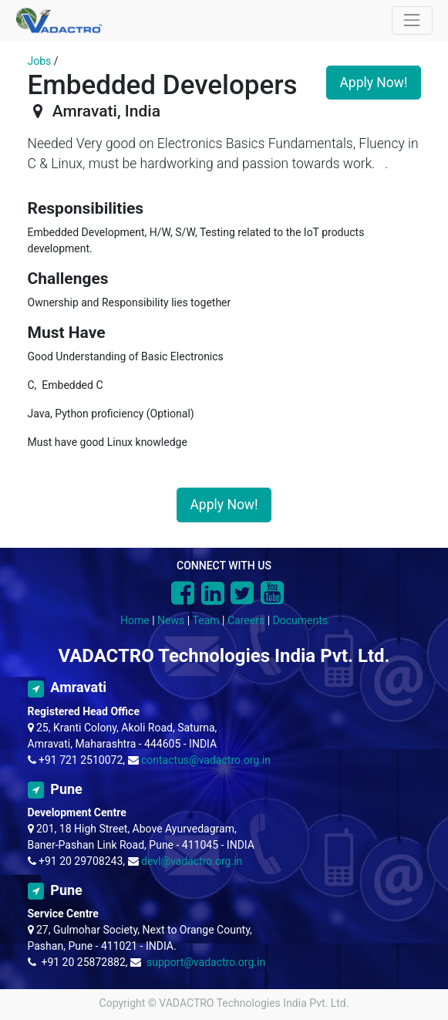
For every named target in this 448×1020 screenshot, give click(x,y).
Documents (300, 620)
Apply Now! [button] (373, 82)
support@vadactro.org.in (206, 962)
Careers (245, 620)
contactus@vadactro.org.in (206, 760)
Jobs (40, 61)
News (170, 620)
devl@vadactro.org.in (191, 861)
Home (135, 620)
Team (206, 620)
